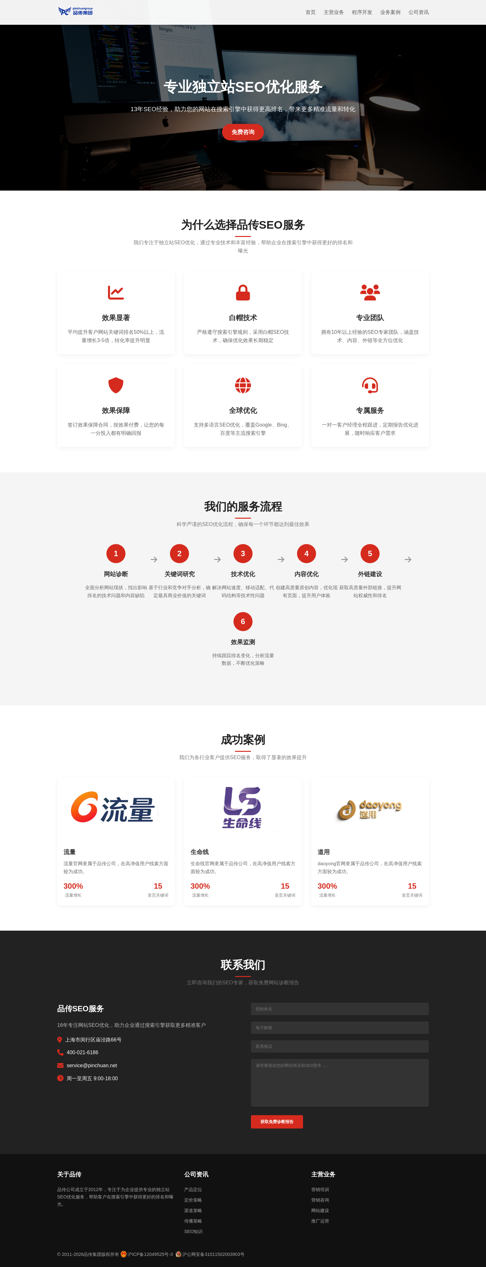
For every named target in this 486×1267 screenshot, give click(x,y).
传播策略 (193, 1220)
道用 (324, 852)
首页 (311, 12)
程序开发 (362, 12)
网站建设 (320, 1210)
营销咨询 (320, 1200)
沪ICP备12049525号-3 (150, 1254)
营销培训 (320, 1189)
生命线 (200, 852)
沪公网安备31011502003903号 (213, 1254)
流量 (70, 852)
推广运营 (320, 1220)
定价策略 (193, 1200)
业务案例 (390, 12)
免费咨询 (243, 132)
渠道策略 (193, 1210)
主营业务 (334, 12)
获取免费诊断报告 (277, 1121)
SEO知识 (193, 1231)
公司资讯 (418, 12)
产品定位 (193, 1189)
